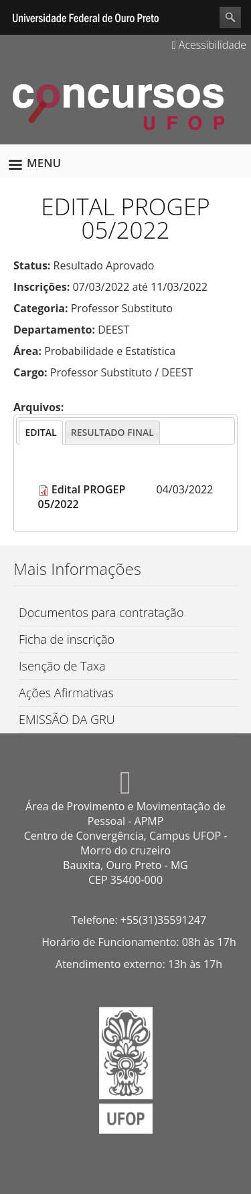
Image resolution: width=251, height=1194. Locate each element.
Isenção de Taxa (62, 666)
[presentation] (40, 432)
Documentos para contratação (101, 612)
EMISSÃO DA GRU (67, 719)
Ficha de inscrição (66, 639)
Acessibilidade (209, 44)
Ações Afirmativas (66, 693)
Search (230, 17)
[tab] (40, 433)
